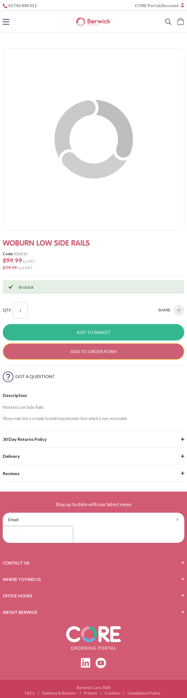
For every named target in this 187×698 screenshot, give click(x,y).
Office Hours (17, 595)
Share (171, 310)
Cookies (112, 693)
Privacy (90, 693)
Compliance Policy (143, 693)
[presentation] (38, 534)
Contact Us (16, 562)
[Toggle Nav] (6, 22)
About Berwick (20, 612)
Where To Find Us (22, 579)
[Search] (168, 22)
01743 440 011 (22, 5)
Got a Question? (28, 376)
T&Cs (29, 693)
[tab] (93, 562)
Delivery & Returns (59, 693)
